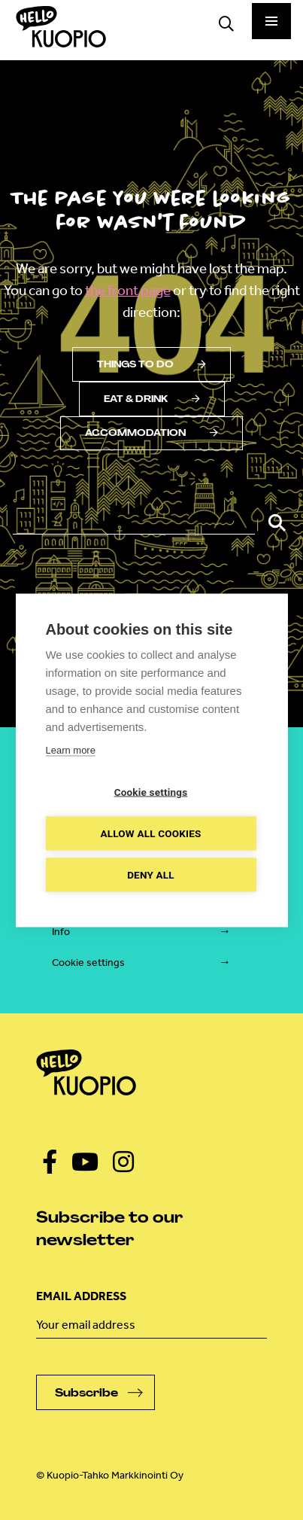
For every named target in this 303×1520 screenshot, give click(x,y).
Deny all (150, 874)
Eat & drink (152, 399)
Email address (81, 1296)
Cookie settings (88, 962)
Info (61, 931)
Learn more (70, 749)
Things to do (151, 364)
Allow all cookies (150, 833)
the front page (128, 290)
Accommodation (151, 433)
